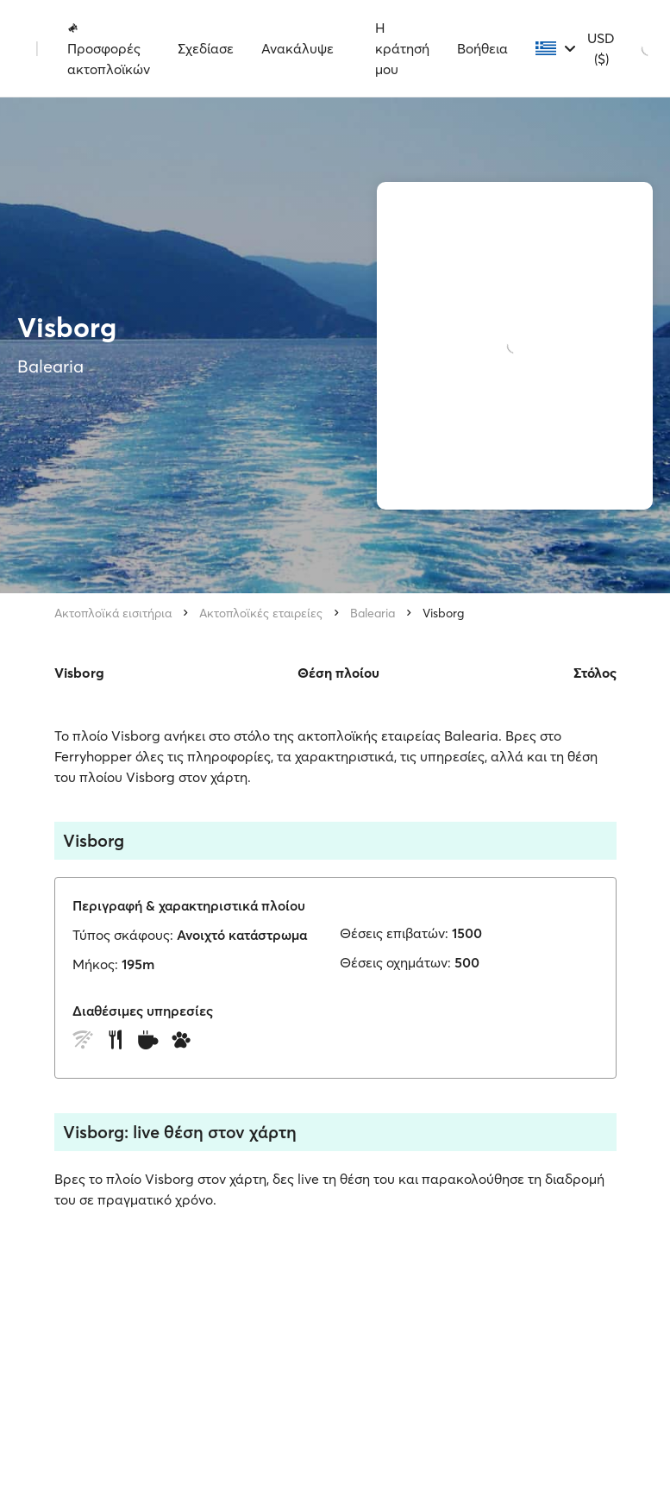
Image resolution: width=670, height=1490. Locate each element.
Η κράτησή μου (402, 48)
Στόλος (595, 672)
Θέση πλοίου (338, 672)
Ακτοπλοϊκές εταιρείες (260, 613)
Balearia (372, 613)
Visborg (443, 613)
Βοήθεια (482, 48)
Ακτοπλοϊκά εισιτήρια (113, 613)
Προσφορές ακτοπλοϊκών (108, 49)
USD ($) (601, 48)
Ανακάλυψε (297, 48)
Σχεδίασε (206, 48)
